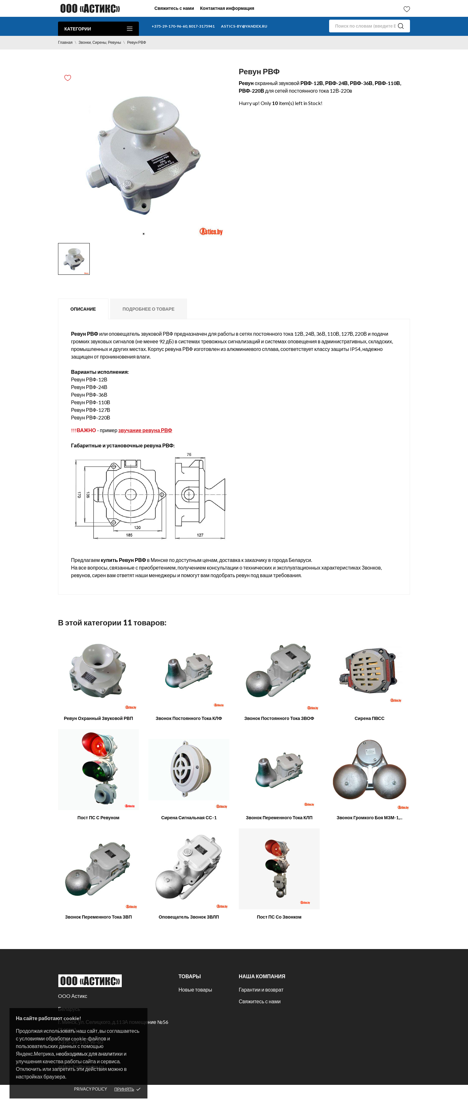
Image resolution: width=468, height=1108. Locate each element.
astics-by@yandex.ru (244, 26)
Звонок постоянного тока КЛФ (189, 718)
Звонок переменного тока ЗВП (98, 917)
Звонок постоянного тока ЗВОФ (279, 718)
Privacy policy (90, 1089)
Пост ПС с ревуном (98, 817)
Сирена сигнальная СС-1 (188, 817)
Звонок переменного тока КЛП (279, 817)
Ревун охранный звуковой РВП (98, 718)
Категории (98, 28)
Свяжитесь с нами (174, 8)
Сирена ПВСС (369, 718)
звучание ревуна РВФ (145, 430)
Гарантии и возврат (261, 989)
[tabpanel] (143, 154)
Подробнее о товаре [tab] (148, 309)
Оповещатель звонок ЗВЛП (189, 917)
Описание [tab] (83, 309)
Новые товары (195, 989)
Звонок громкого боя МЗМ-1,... (370, 817)
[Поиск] (369, 26)
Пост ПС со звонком (279, 917)
